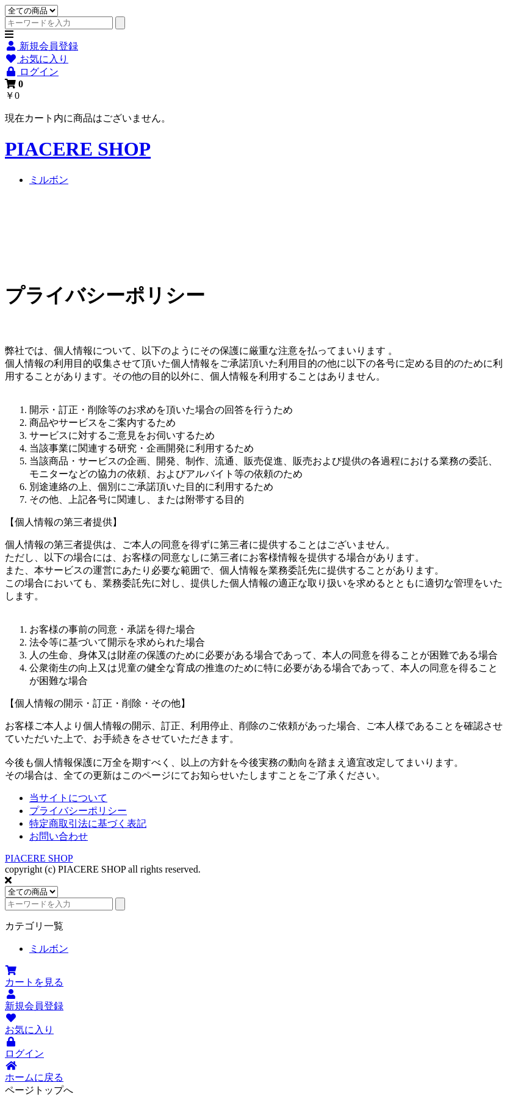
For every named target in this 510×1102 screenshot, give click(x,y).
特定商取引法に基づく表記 (87, 823)
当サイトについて (68, 798)
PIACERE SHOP (78, 149)
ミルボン (48, 180)
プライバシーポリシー (78, 810)
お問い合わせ (58, 836)
